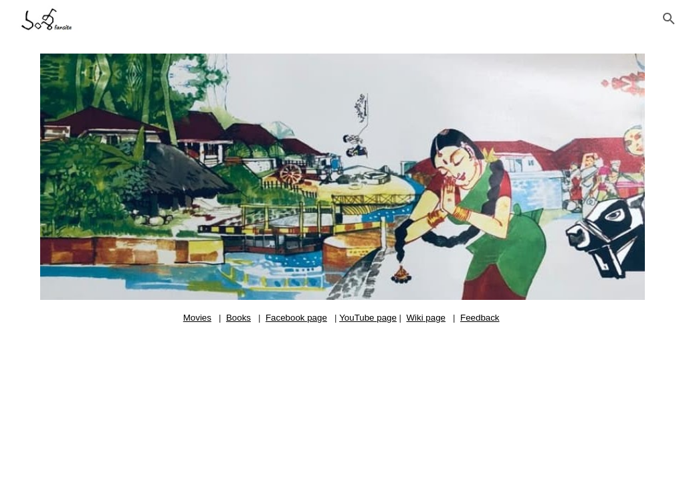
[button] (669, 19)
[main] (343, 317)
